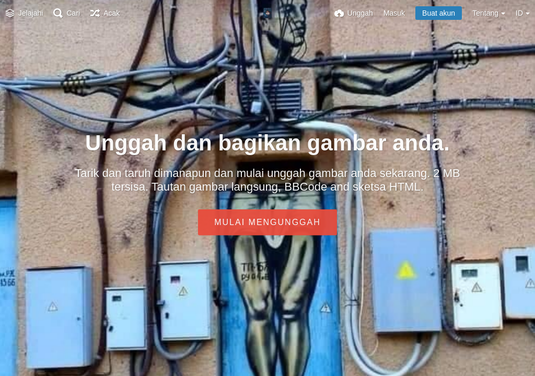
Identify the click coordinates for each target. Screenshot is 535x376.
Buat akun (438, 13)
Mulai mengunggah (267, 222)
